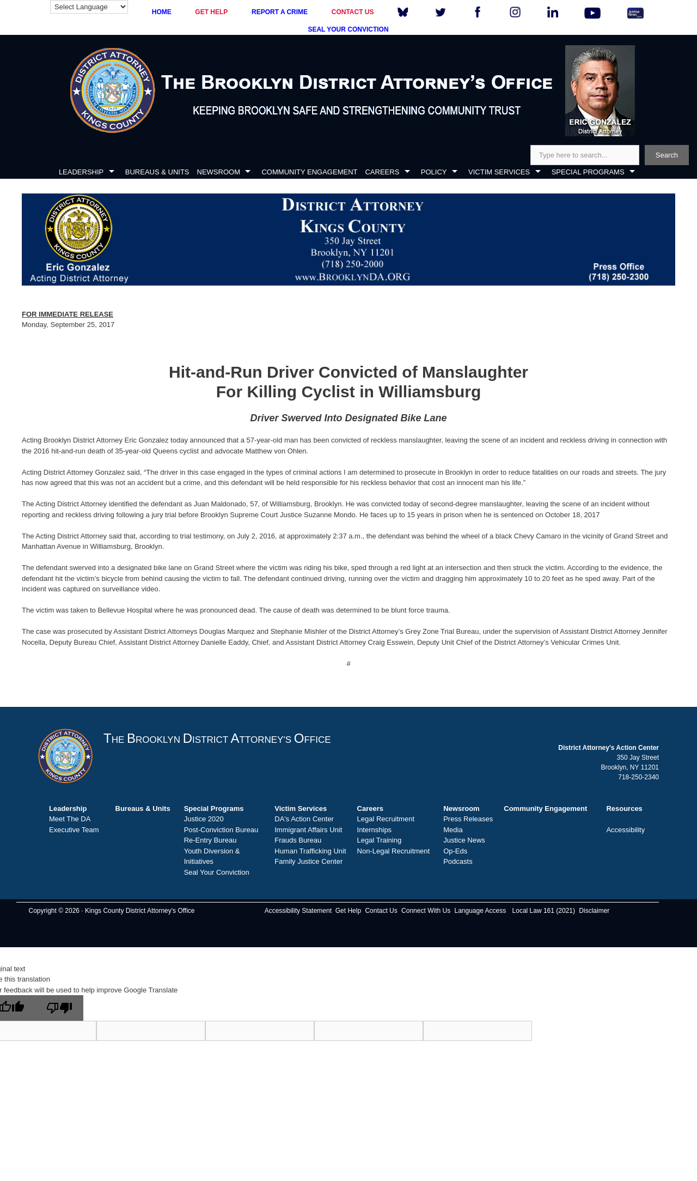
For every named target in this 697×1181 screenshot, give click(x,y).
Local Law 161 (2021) (543, 910)
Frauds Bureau (297, 840)
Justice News (464, 840)
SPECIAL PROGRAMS (588, 172)
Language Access (480, 910)
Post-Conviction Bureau (221, 830)
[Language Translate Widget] (89, 7)
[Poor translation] (59, 1008)
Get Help (348, 910)
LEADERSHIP (81, 172)
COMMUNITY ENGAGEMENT (309, 172)
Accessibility (625, 830)
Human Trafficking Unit (310, 851)
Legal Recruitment (386, 819)
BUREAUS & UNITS (157, 172)
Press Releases (468, 819)
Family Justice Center (308, 861)
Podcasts (457, 861)
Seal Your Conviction (216, 872)
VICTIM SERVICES (499, 172)
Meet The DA (69, 819)
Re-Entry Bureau (210, 840)
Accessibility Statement (298, 910)
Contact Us (381, 910)
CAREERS (382, 172)
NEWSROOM (218, 172)
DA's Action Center (304, 819)
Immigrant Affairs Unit (308, 830)
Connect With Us (425, 910)
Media (452, 830)
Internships (374, 830)
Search (667, 155)
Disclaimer (594, 910)
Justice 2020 (204, 819)
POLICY (434, 172)
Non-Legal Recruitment (393, 851)
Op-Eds (455, 851)
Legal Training (379, 840)
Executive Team (74, 830)
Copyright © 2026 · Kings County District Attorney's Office (111, 910)
